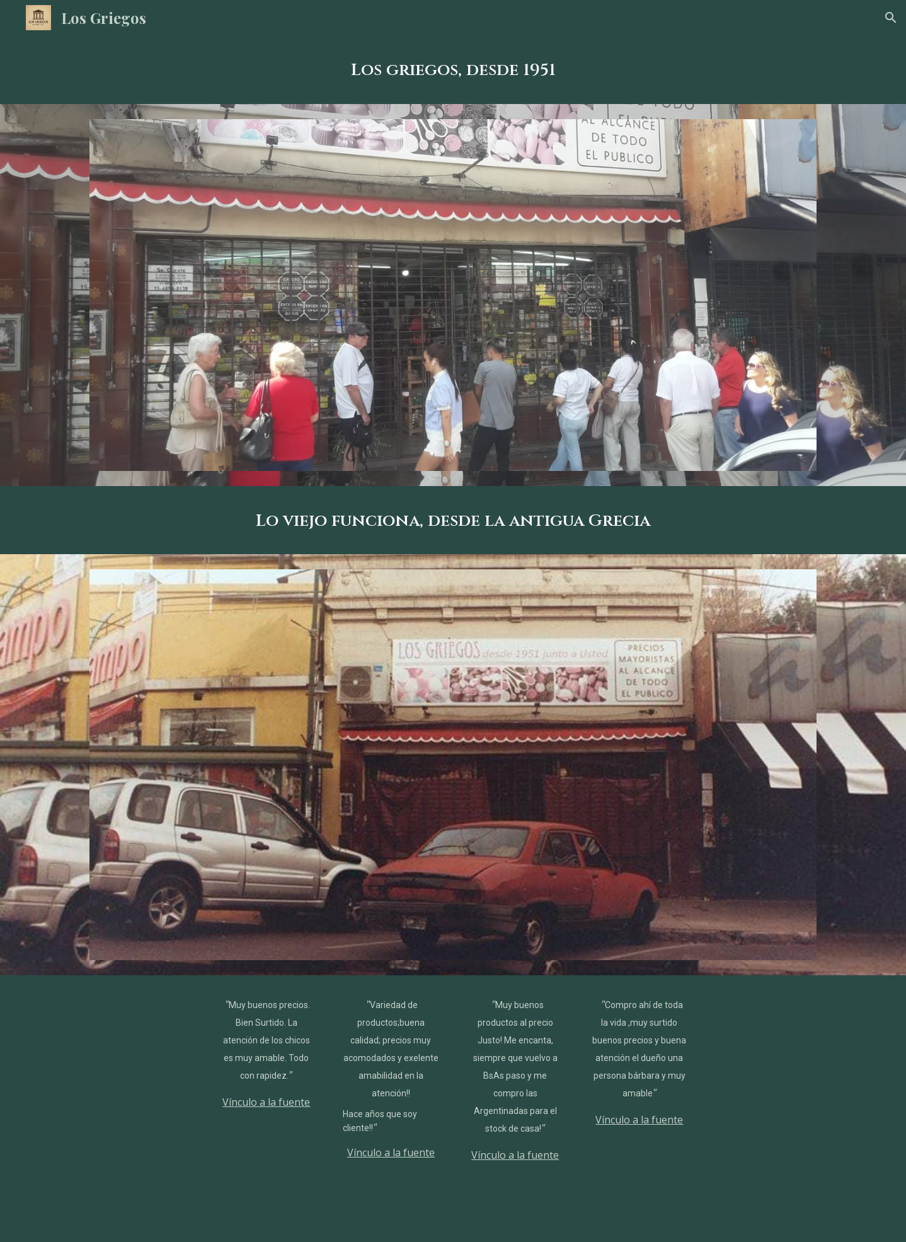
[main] (453, 69)
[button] (891, 18)
